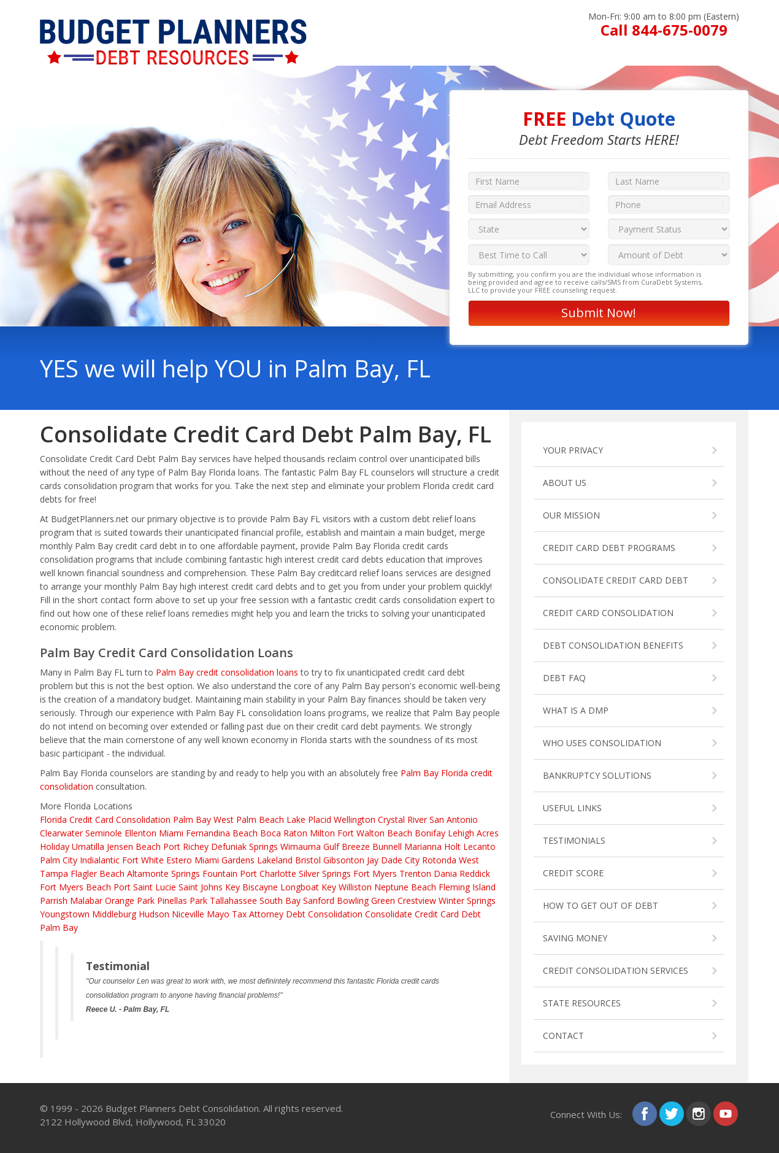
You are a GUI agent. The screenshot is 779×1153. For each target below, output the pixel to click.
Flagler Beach (98, 873)
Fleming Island (467, 887)
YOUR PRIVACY (573, 450)
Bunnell (387, 846)
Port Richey (186, 846)
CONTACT (563, 1035)
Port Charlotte (268, 873)
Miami (171, 833)
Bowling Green (366, 900)
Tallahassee (233, 900)
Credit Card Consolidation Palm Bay (140, 819)
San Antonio (453, 819)
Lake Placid (308, 819)
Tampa (54, 873)
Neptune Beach (405, 887)
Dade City (400, 860)
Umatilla (88, 846)
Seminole (103, 833)
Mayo (218, 914)
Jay (372, 860)
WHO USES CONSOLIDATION (602, 743)
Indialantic (100, 860)
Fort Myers (375, 873)
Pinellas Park (182, 900)
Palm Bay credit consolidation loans (227, 672)
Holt (452, 846)
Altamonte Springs (163, 873)
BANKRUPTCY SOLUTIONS (597, 775)
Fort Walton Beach (374, 833)
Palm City (58, 860)
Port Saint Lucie (144, 887)
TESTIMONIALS (574, 840)
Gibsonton (343, 860)
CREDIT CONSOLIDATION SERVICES (615, 970)
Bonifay (430, 833)
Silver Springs (325, 873)
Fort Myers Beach (75, 887)
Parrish (53, 900)
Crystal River (402, 819)
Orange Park (130, 900)
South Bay (280, 900)
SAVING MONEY (575, 938)
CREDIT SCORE (573, 873)
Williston (355, 887)
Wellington (354, 819)
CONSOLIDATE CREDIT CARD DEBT (615, 580)
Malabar (86, 900)
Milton (322, 833)
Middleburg (114, 914)
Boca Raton (283, 833)
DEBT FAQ (564, 678)
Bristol (308, 860)
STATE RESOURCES (582, 1003)
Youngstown (65, 914)
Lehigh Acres (473, 833)
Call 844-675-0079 (664, 30)
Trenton (415, 873)
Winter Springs (467, 900)
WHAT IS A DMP (575, 710)
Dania (445, 873)
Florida (53, 819)
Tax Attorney (257, 914)
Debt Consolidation (324, 914)
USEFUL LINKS (572, 808)
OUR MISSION (571, 515)
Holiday (54, 846)
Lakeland (275, 860)
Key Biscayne (251, 887)
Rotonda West (450, 860)
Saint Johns (200, 887)
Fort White (143, 860)
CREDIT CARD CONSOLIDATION (608, 613)
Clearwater (61, 833)
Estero (179, 860)
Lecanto (479, 846)
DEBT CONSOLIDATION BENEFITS (613, 645)
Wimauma (300, 846)
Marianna (423, 846)
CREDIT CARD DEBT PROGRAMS (609, 547)
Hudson (154, 914)
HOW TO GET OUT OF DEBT (600, 905)
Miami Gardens (224, 860)
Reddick (474, 873)
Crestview (416, 900)
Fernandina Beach (222, 833)
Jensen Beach (134, 846)
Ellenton (140, 833)
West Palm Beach (248, 819)
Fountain (219, 873)
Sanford (318, 900)
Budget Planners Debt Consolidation (182, 1108)
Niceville (188, 914)
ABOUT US (564, 482)
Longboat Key (308, 887)
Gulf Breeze (346, 846)
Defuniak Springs (244, 846)
